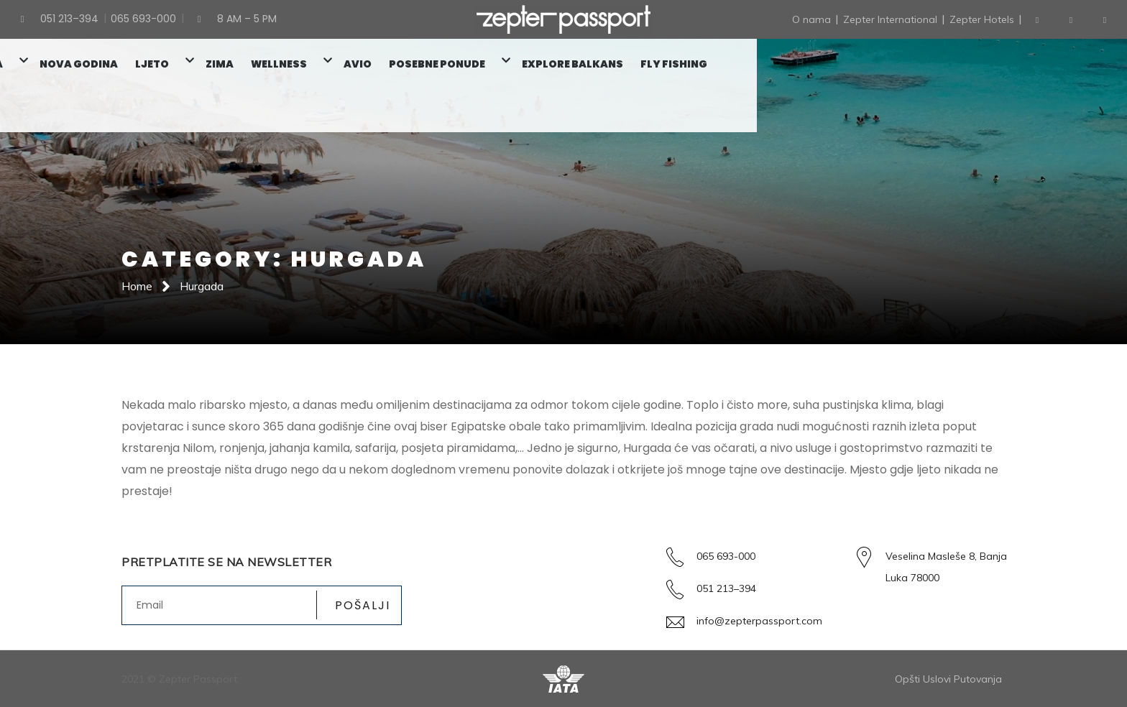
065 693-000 (725, 556)
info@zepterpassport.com (759, 620)
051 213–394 (726, 588)
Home (136, 286)
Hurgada (202, 286)
